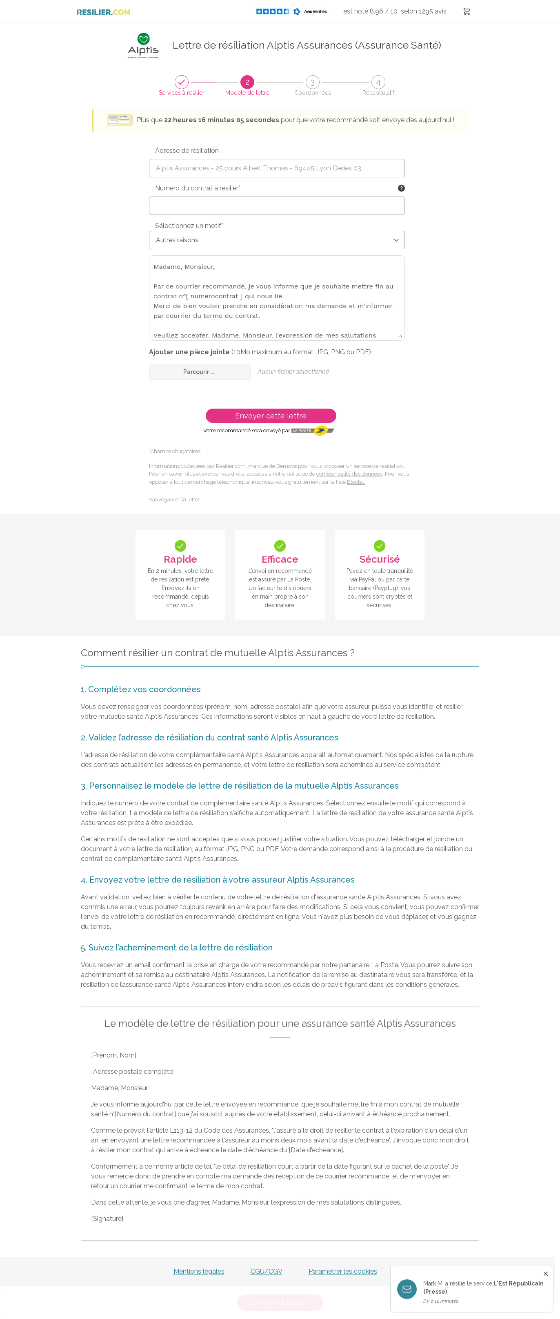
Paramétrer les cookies (343, 1271)
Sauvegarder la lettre (174, 499)
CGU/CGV (266, 1271)
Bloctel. (356, 482)
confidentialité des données (349, 474)
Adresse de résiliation (187, 150)
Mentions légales (198, 1271)
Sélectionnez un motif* (189, 226)
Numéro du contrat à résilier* (197, 188)
